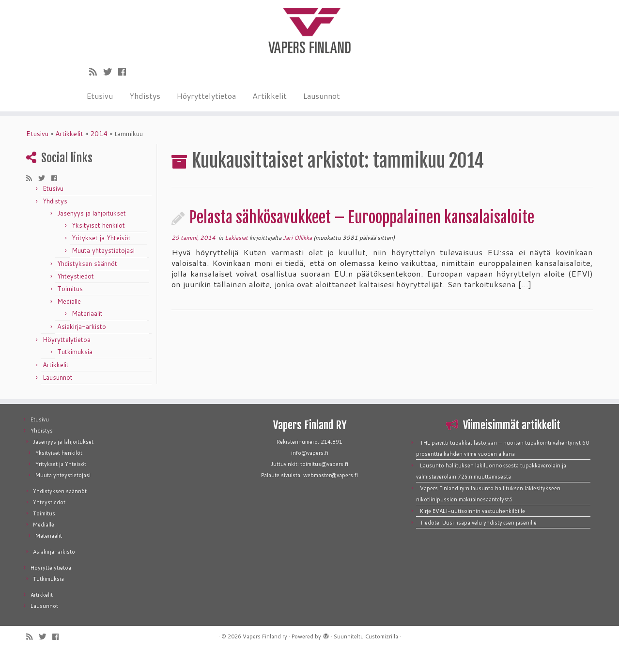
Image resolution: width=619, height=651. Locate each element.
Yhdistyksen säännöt (87, 263)
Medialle (69, 301)
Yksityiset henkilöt (98, 225)
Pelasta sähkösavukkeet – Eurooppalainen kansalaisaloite (361, 217)
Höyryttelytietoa (206, 95)
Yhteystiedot (75, 276)
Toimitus (70, 288)
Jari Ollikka (297, 237)
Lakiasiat (237, 237)
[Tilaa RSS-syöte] (96, 71)
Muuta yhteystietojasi (103, 250)
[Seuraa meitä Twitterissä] (110, 71)
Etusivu (100, 95)
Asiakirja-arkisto (81, 326)
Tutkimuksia (75, 351)
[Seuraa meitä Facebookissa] (125, 71)
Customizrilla (381, 636)
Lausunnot (321, 95)
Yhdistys (144, 95)
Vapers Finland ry (265, 636)
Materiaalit (87, 313)
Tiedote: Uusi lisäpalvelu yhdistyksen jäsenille (478, 523)
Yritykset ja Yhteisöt (101, 237)
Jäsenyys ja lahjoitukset (91, 213)
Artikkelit (269, 95)
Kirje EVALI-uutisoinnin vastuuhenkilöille (472, 511)
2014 (99, 134)
